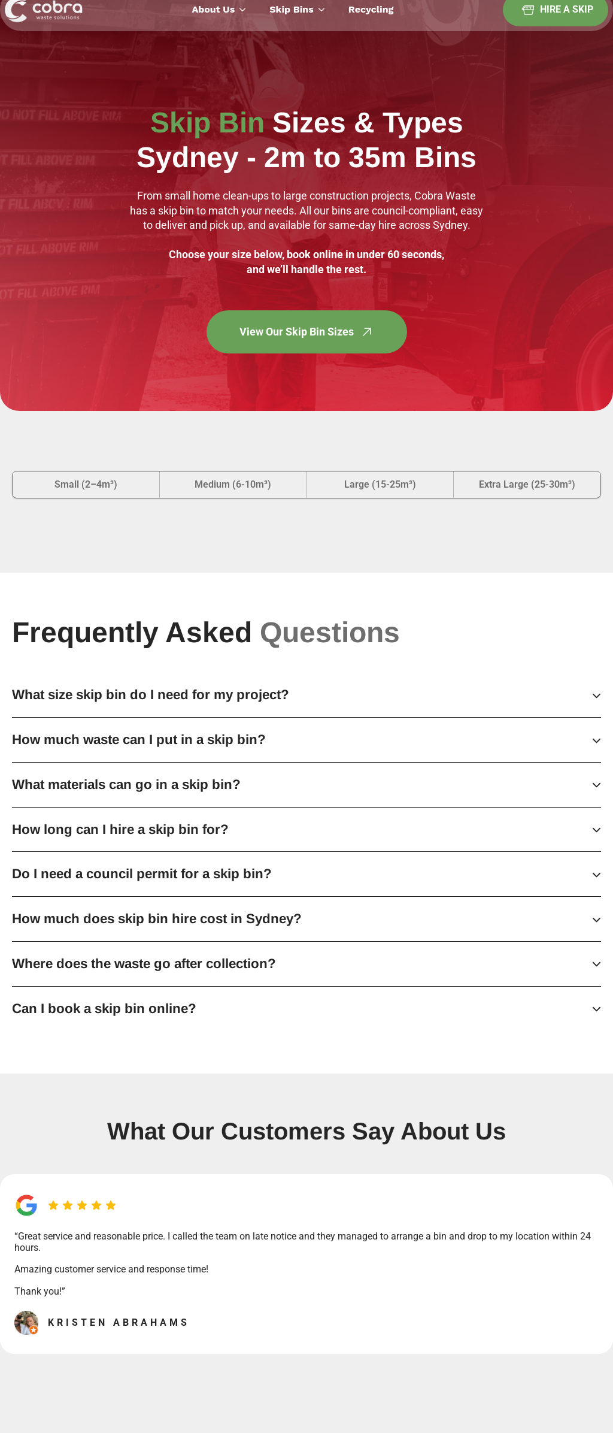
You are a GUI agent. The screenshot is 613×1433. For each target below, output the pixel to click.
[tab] (86, 484)
